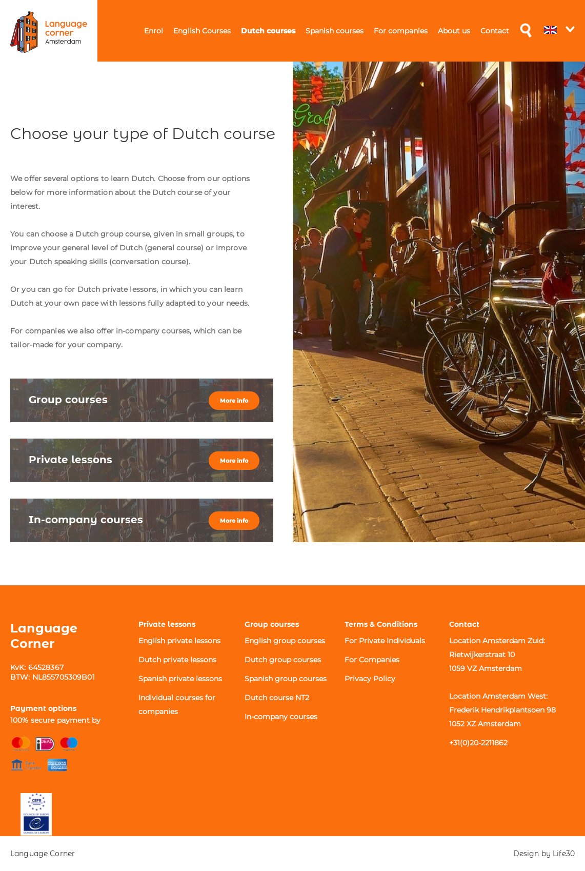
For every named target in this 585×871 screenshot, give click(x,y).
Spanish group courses (286, 678)
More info (234, 400)
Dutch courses (268, 30)
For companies (401, 30)
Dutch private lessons (177, 659)
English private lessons (179, 640)
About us (454, 30)
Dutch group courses (283, 659)
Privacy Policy (370, 678)
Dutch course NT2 (277, 697)
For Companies (372, 659)
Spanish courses (335, 30)
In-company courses (281, 716)
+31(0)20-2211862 (478, 742)
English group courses (285, 640)
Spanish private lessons (180, 678)
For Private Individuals (385, 640)
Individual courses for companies (176, 704)
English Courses (202, 30)
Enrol (153, 30)
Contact (494, 30)
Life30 (564, 853)
